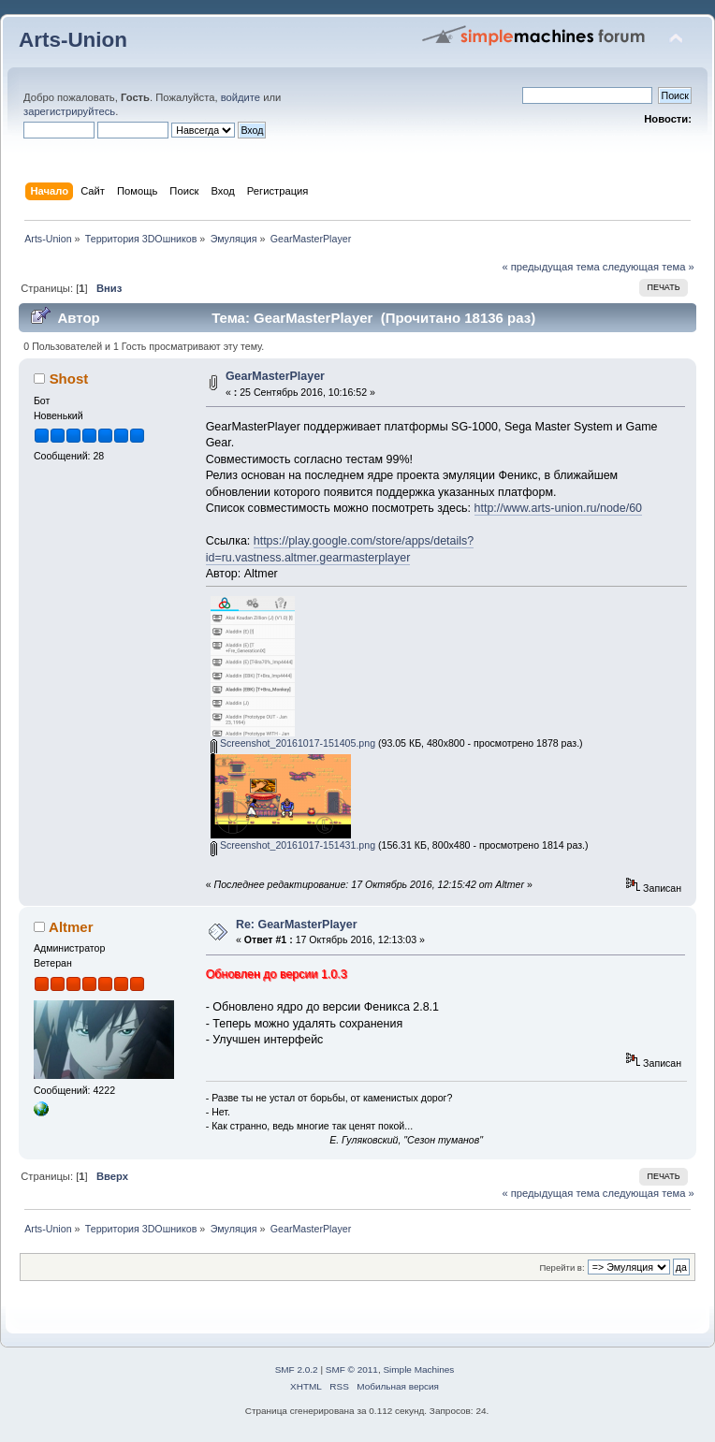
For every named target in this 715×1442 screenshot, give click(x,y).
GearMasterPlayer (275, 376)
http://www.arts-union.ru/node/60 (558, 508)
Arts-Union (73, 39)
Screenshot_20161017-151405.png (293, 743)
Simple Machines (418, 1369)
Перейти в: (561, 1267)
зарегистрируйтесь (69, 111)
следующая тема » (648, 266)
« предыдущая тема (550, 266)
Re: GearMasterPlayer (297, 924)
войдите (240, 97)
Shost (69, 378)
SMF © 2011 (352, 1369)
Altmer (71, 927)
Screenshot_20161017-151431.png (293, 845)
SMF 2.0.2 (296, 1369)
